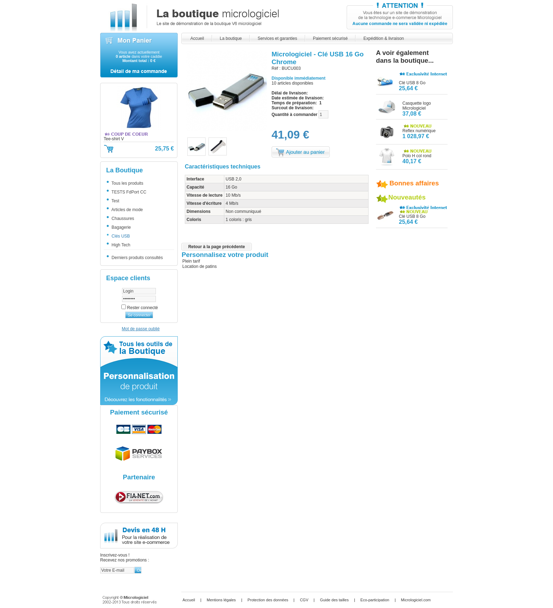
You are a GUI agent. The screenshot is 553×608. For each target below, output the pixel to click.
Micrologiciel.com (416, 600)
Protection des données (268, 600)
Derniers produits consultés (136, 257)
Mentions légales (221, 600)
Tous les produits (126, 183)
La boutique (231, 38)
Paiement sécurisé (330, 38)
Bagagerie (120, 227)
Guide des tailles (334, 600)
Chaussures (122, 218)
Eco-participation (374, 600)
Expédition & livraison (383, 38)
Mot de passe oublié (140, 328)
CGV (304, 600)
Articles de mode (126, 209)
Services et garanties (277, 38)
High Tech (120, 244)
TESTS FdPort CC (128, 192)
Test (114, 200)
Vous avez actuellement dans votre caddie (139, 56)
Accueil (197, 38)
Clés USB (120, 236)
